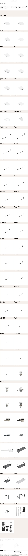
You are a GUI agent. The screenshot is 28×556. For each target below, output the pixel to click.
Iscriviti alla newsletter (4, 540)
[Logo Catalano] (3, 550)
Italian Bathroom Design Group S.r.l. (19, 554)
